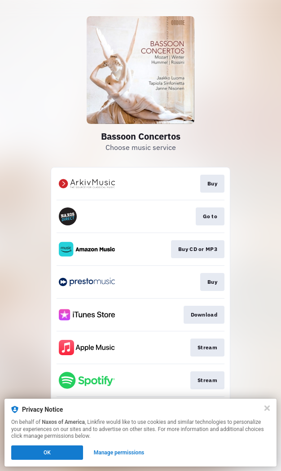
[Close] (267, 408)
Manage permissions (119, 452)
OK (47, 452)
